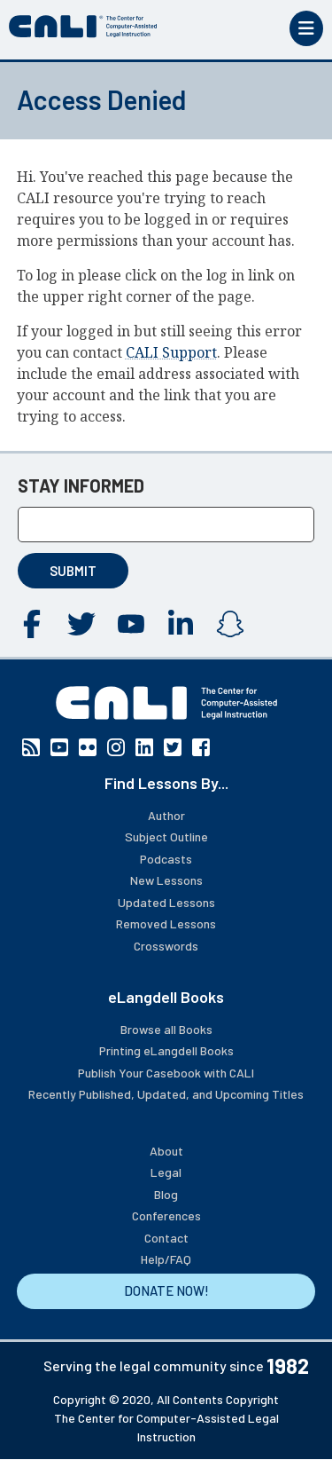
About (166, 1150)
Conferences (166, 1215)
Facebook (32, 624)
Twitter (81, 624)
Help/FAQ (166, 1259)
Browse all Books (166, 1029)
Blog (166, 1194)
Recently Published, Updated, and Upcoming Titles (166, 1093)
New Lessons (166, 880)
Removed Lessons (166, 923)
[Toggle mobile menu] (306, 28)
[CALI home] (83, 26)
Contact (166, 1237)
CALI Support (171, 352)
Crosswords (166, 945)
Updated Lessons (166, 902)
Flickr (88, 747)
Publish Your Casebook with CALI (166, 1072)
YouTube (131, 624)
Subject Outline (166, 836)
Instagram (230, 624)
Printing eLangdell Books (166, 1050)
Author (166, 815)
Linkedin (180, 624)
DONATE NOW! (166, 1290)
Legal (166, 1172)
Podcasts (166, 858)
